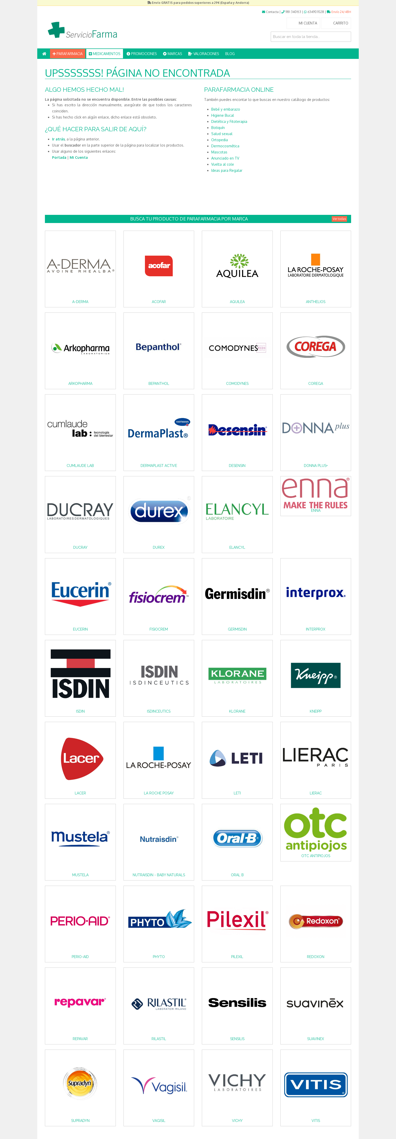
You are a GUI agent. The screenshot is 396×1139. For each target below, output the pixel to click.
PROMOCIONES (142, 53)
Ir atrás (58, 139)
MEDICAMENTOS (104, 53)
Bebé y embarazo (225, 109)
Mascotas (219, 152)
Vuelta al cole (222, 164)
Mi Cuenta (79, 157)
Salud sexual (221, 134)
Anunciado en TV (225, 158)
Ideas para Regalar (226, 170)
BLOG (230, 53)
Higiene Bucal (222, 115)
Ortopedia (219, 140)
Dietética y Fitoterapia (229, 121)
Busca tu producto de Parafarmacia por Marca (238, 219)
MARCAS (172, 53)
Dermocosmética (225, 146)
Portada (59, 157)
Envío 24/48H (339, 12)
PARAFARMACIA (68, 53)
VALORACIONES (203, 53)
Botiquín (218, 127)
